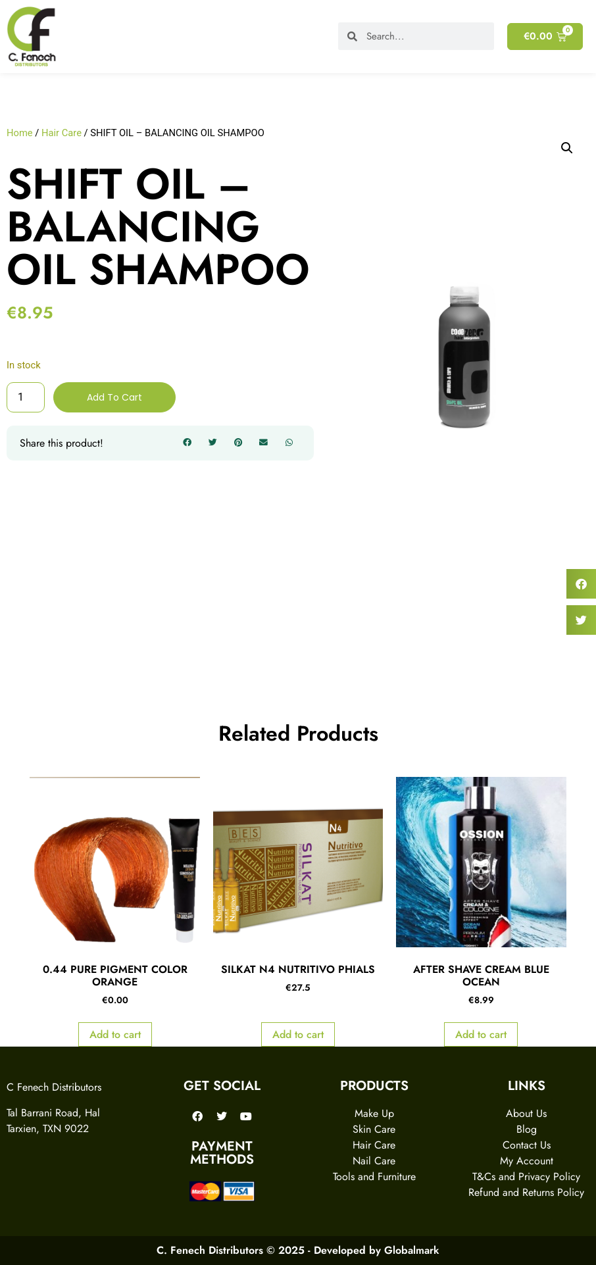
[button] (187, 443)
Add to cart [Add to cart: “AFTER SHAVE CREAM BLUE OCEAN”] (481, 1034)
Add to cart (114, 397)
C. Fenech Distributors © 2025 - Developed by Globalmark (298, 1250)
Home (20, 133)
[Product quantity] (26, 397)
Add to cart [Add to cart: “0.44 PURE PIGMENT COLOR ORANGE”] (115, 1034)
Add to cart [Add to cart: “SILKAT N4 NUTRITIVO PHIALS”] (298, 1034)
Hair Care (61, 133)
